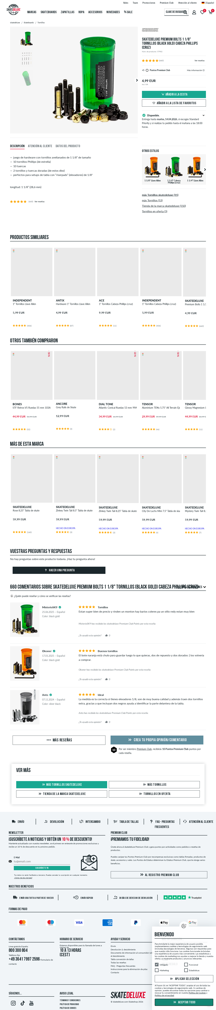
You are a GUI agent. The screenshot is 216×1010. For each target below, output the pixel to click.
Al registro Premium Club (159, 875)
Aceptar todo (184, 1002)
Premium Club (144, 749)
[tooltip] (204, 70)
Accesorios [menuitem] (95, 12)
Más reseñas (59, 740)
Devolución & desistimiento (123, 949)
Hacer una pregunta (59, 570)
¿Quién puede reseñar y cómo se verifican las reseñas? (40, 596)
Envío (18, 822)
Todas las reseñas (118, 962)
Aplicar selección (184, 979)
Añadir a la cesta (174, 94)
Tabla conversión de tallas (122, 959)
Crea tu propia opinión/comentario (157, 740)
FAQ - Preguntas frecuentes (123, 966)
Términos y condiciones (70, 1000)
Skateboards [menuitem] (49, 12)
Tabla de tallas (126, 822)
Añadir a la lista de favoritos (174, 103)
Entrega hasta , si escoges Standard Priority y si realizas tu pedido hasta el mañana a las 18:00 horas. (174, 120)
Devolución (54, 822)
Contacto (115, 972)
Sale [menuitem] (128, 12)
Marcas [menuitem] (32, 12)
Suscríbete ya (42, 868)
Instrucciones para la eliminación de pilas (129, 969)
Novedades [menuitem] (113, 12)
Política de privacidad (69, 1004)
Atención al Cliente (198, 822)
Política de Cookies (68, 1008)
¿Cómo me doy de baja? (23, 878)
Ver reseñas (200, 60)
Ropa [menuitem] (81, 12)
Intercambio (89, 822)
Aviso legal (67, 993)
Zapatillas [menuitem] (67, 12)
